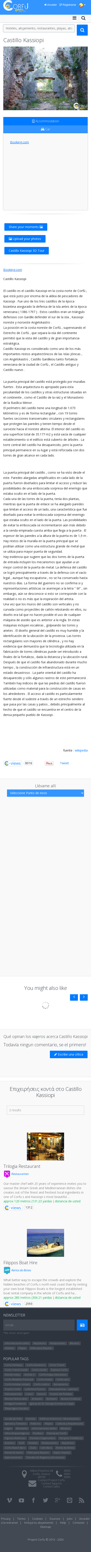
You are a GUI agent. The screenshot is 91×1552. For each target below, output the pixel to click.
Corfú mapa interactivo (52, 1374)
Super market (62, 1452)
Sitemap (45, 1527)
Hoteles (9, 1348)
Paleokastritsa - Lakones (63, 1389)
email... (10, 1325)
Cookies (37, 1519)
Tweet (64, 763)
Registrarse (67, 4)
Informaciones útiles (17, 1343)
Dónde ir (29, 1374)
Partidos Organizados (42, 1438)
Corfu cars (63, 1379)
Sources (54, 1519)
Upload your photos (25, 239)
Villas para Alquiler (41, 1348)
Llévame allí (45, 785)
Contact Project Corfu (51, 1480)
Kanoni (41, 1394)
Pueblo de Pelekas (61, 1394)
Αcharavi (37, 1398)
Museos (74, 1343)
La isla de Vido (13, 1418)
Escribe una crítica (68, 1054)
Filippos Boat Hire (20, 1263)
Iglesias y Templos (15, 1423)
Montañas (22, 1428)
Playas (22, 1348)
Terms (21, 1519)
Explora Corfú (59, 1369)
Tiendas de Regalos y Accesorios (45, 1457)
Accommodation (45, 121)
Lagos (8, 1428)
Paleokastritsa (13, 1394)
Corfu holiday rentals (17, 1384)
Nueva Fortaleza (70, 1398)
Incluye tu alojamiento (38, 1523)
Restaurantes (16, 1174)
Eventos (9, 1442)
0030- (67, 1471)
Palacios (35, 1423)
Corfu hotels (45, 1379)
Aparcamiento (13, 1457)
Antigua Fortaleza (15, 1403)
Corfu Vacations (36, 1365)
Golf (21, 1442)
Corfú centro (41, 1384)
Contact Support (51, 1483)
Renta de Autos (14, 1452)
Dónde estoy (12, 1374)
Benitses (51, 1398)
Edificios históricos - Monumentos (59, 1418)
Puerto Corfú (12, 1389)
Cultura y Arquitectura (70, 1423)
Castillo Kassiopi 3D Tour (26, 250)
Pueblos (38, 1433)
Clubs (33, 1447)
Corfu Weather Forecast (19, 1379)
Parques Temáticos (71, 1438)
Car (45, 129)
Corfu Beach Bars (15, 1447)
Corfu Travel (57, 1365)
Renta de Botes (17, 1270)
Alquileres (40, 1343)
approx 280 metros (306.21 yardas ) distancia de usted (42, 1297)
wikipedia (81, 750)
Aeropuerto (61, 1384)
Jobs (70, 1519)
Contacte (78, 1523)
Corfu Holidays (13, 1365)
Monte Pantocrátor (16, 1398)
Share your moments (26, 227)
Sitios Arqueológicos (17, 1433)
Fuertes (30, 1418)
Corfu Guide (39, 1369)
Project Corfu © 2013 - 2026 (45, 1539)
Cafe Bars (46, 1447)
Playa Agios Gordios (16, 1408)
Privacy (6, 1519)
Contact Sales (51, 1486)
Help (63, 1523)
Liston (29, 1394)
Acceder (50, 4)
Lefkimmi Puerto (35, 1389)
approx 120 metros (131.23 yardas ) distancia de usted (42, 1201)
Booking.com (19, 142)
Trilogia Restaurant (22, 1166)
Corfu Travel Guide (16, 1369)
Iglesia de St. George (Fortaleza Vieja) (51, 1403)
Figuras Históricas (15, 1438)
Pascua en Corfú (56, 1433)
